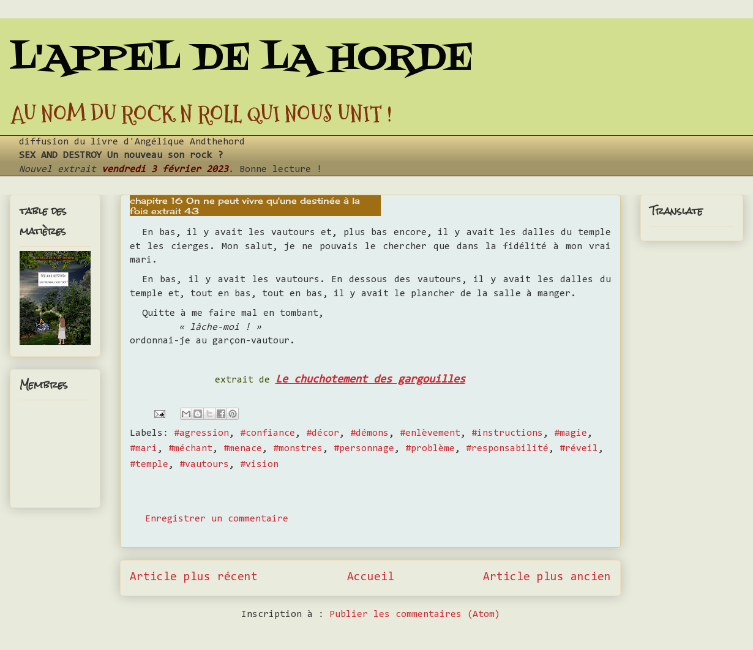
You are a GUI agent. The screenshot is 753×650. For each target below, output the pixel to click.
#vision (259, 464)
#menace (242, 449)
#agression (201, 433)
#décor (322, 433)
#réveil (579, 449)
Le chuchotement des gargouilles (370, 380)
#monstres (298, 449)
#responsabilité (507, 449)
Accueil (370, 577)
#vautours (204, 464)
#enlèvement (430, 433)
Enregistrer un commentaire (216, 519)
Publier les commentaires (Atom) (414, 614)
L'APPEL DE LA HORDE (241, 60)
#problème (430, 449)
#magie (570, 433)
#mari (143, 449)
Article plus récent (194, 577)
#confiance (267, 433)
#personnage (364, 449)
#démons (369, 433)
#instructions (507, 433)
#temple (149, 464)
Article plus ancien (547, 577)
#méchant (190, 449)
